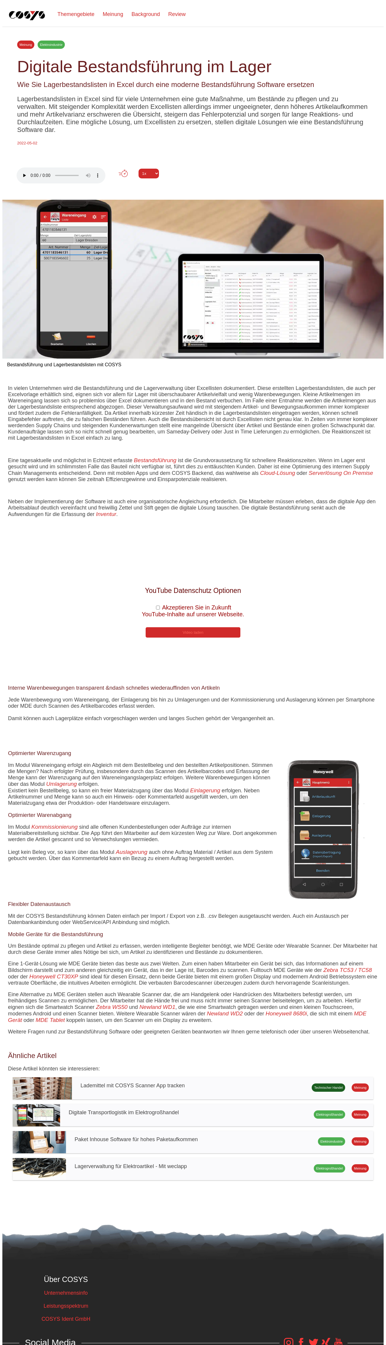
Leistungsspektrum (66, 1306)
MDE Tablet (50, 1020)
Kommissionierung (54, 827)
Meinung (113, 14)
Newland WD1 (157, 1007)
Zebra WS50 (112, 1007)
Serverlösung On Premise (341, 473)
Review (177, 14)
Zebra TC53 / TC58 (348, 970)
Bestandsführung (155, 460)
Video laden (193, 632)
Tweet (193, 184)
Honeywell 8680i (286, 1013)
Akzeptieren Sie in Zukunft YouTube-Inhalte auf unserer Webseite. (193, 610)
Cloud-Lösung (277, 473)
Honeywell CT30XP (53, 976)
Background (145, 14)
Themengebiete (75, 14)
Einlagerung (205, 790)
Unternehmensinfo (66, 1293)
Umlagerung (61, 784)
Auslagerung (131, 852)
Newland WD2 (225, 1013)
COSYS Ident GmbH (65, 1319)
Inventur (106, 514)
